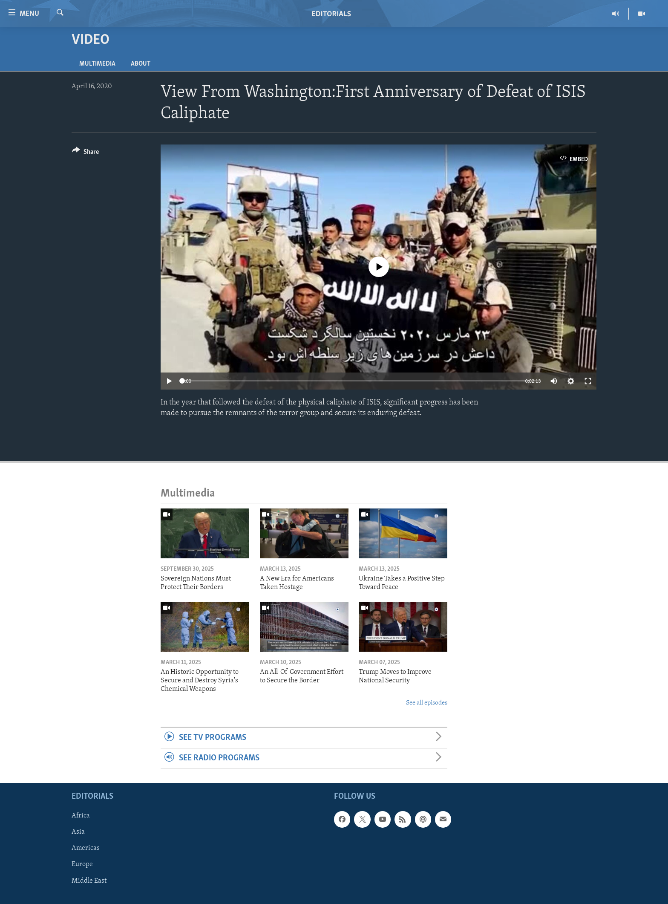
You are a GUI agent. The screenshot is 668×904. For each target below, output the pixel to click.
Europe (82, 864)
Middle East (89, 880)
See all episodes (426, 703)
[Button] (85, 153)
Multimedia (97, 64)
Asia (78, 832)
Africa (81, 815)
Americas (86, 848)
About (140, 64)
